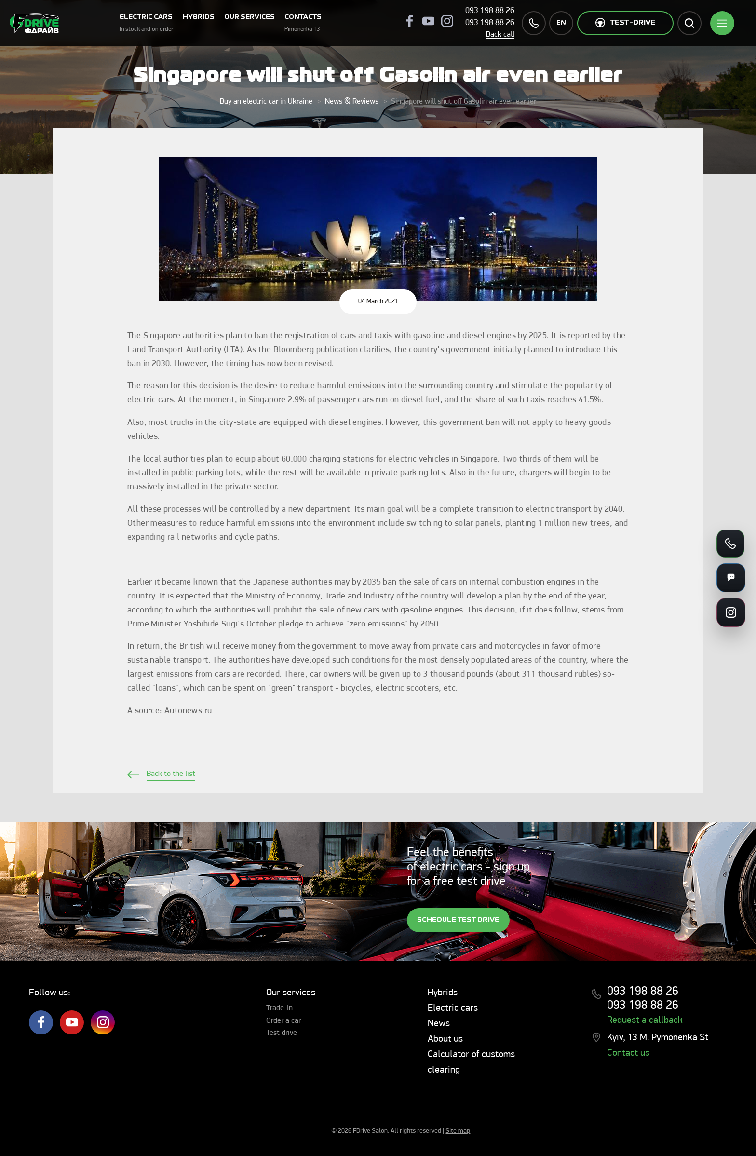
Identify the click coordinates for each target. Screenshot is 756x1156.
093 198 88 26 (489, 10)
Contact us (628, 1053)
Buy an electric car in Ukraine (266, 102)
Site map (458, 1131)
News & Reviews (351, 102)
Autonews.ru (188, 711)
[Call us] (730, 544)
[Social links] (730, 612)
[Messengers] (730, 577)
